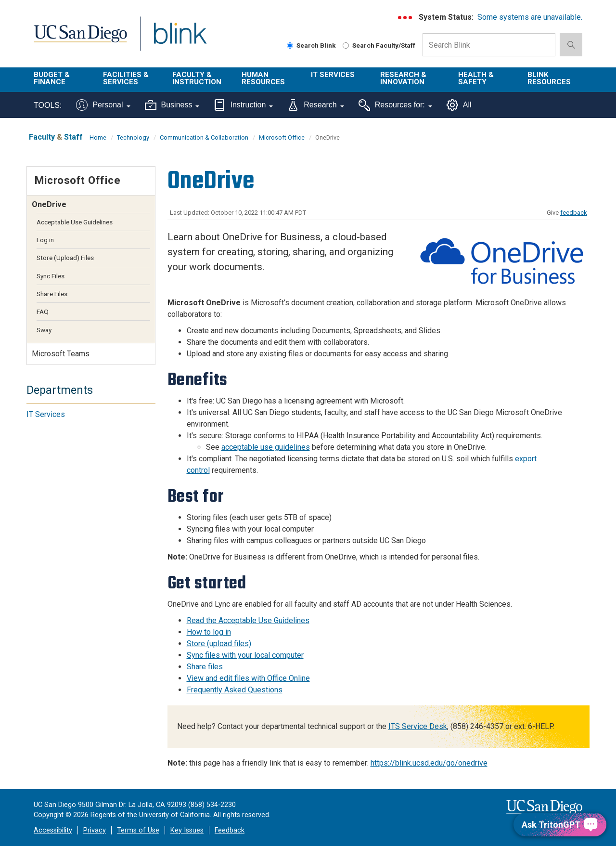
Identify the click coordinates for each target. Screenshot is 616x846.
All (459, 105)
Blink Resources (549, 78)
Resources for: (395, 105)
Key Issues (187, 830)
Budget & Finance (52, 78)
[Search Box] (489, 44)
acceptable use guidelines (265, 447)
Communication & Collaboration (204, 137)
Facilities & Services (126, 78)
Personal (103, 105)
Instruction (243, 105)
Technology (133, 137)
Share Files (52, 294)
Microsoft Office (282, 137)
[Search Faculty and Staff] (346, 45)
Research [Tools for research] (315, 105)
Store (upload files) (219, 643)
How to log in (209, 632)
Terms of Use (138, 830)
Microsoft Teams (61, 353)
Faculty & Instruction (196, 78)
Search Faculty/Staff (379, 45)
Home (98, 137)
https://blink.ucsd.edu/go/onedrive (429, 763)
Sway (44, 330)
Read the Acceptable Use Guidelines (248, 620)
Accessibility (53, 830)
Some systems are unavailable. (529, 17)
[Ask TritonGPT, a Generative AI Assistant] (559, 824)
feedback (573, 212)
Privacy (94, 830)
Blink (179, 39)
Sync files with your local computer (245, 655)
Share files (205, 666)
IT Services (333, 74)
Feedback (229, 830)
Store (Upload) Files (65, 257)
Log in (45, 240)
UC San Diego (80, 39)
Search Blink (311, 45)
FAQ (43, 311)
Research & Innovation (403, 78)
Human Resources (263, 78)
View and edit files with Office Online (248, 678)
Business (172, 105)
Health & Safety (476, 78)
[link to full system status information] (405, 18)
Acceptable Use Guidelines (75, 222)
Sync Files (50, 276)
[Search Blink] (290, 45)
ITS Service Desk (417, 726)
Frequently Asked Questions (234, 689)
